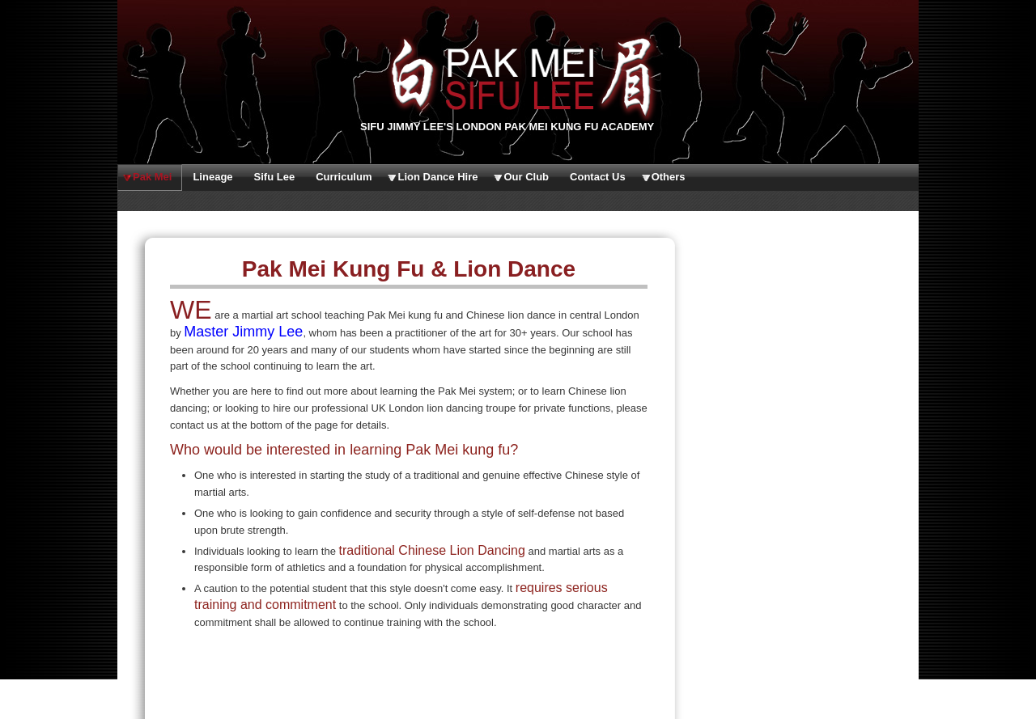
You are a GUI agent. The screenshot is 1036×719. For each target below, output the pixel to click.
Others (669, 177)
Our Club (526, 177)
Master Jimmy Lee (243, 332)
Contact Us (598, 177)
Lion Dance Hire (437, 177)
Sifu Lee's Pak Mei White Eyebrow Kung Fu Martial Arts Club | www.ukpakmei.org (518, 76)
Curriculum (344, 177)
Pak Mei (152, 177)
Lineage (212, 177)
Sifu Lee (274, 177)
